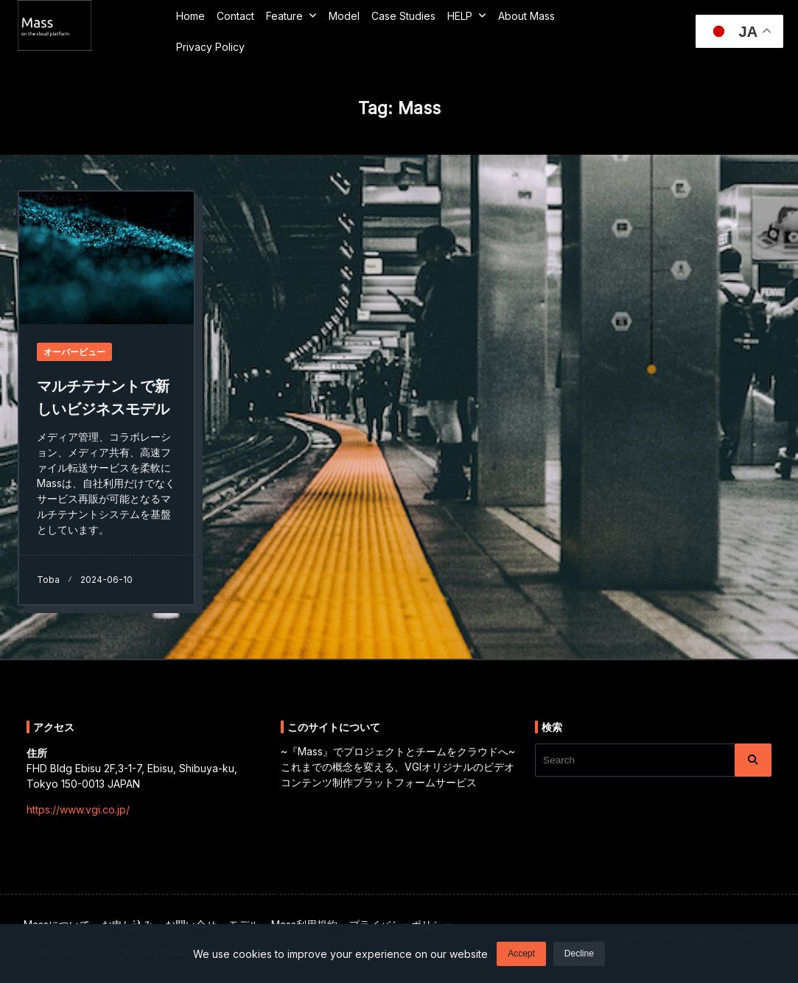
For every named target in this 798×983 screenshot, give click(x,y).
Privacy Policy (210, 47)
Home (190, 16)
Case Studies (403, 16)
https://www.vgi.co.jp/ (78, 809)
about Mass (526, 16)
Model (344, 16)
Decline (579, 955)
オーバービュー (74, 351)
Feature (291, 15)
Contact (235, 16)
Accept (521, 955)
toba (48, 579)
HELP (466, 15)
